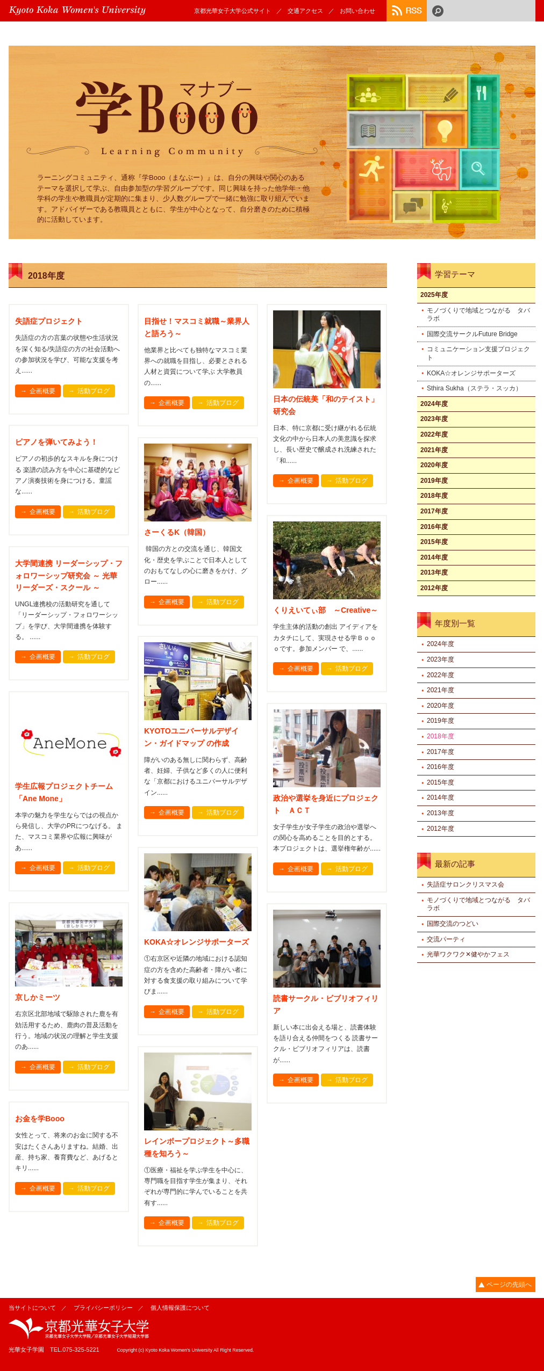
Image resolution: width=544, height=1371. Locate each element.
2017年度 (434, 511)
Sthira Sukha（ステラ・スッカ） (474, 388)
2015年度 (434, 542)
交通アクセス (305, 11)
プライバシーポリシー (103, 1307)
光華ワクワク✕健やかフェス (468, 954)
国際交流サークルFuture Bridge (472, 334)
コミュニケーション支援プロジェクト (478, 353)
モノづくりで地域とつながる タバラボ (478, 315)
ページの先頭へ (509, 1284)
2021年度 (434, 450)
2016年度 (434, 527)
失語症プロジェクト (49, 321)
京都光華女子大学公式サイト (232, 11)
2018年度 (434, 495)
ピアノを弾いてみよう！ (56, 442)
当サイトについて (32, 1307)
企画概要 (42, 391)
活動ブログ (93, 391)
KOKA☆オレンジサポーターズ (196, 942)
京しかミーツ (37, 997)
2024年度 (434, 404)
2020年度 (434, 465)
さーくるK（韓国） (177, 532)
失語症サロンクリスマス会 (465, 884)
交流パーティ (446, 939)
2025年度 (434, 295)
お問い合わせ (357, 11)
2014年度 (434, 557)
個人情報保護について (180, 1307)
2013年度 (434, 572)
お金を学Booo (40, 1118)
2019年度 (434, 480)
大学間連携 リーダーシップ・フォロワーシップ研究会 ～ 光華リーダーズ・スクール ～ (69, 575)
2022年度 (434, 434)
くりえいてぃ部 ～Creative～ (325, 610)
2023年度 (434, 419)
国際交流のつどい (452, 923)
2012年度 (434, 588)
